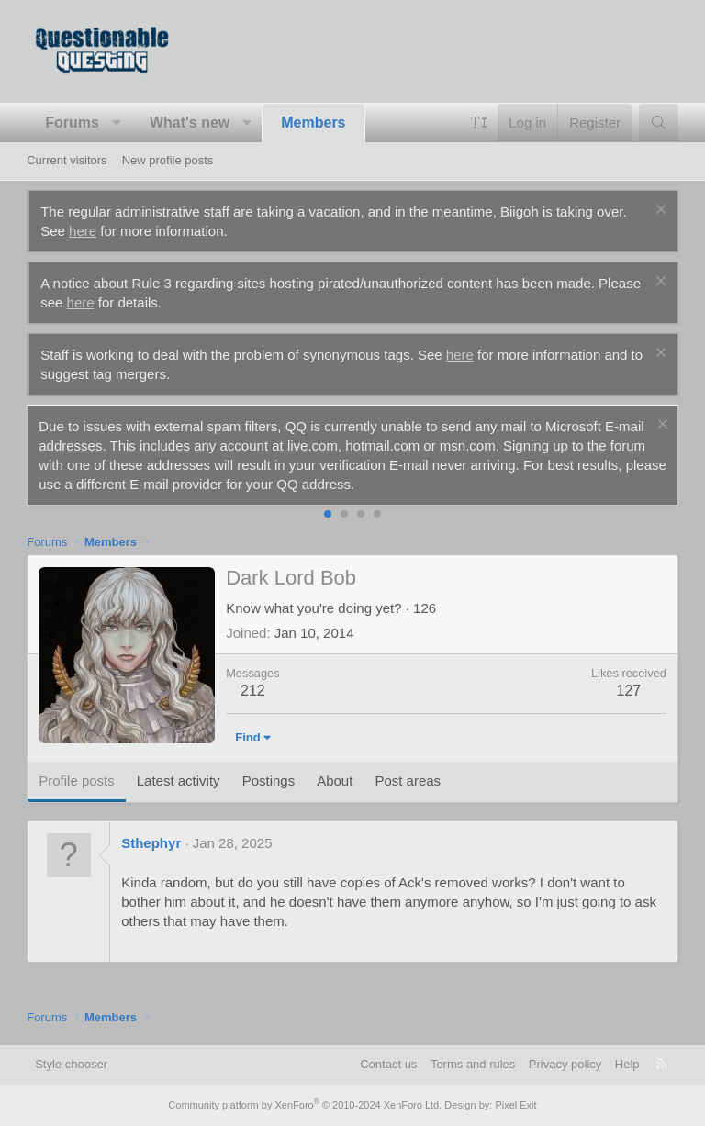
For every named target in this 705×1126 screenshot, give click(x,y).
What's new (189, 122)
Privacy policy (565, 1064)
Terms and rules (473, 1064)
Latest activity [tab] (178, 780)
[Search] (658, 122)
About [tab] (334, 780)
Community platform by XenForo (305, 1104)
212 (253, 690)
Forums (72, 122)
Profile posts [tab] (77, 780)
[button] (116, 123)
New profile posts (168, 160)
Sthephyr (151, 843)
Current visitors (66, 160)
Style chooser (71, 1064)
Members (313, 122)
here (82, 231)
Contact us (388, 1064)
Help (627, 1064)
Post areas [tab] (408, 780)
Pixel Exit (515, 1104)
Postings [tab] (269, 780)
